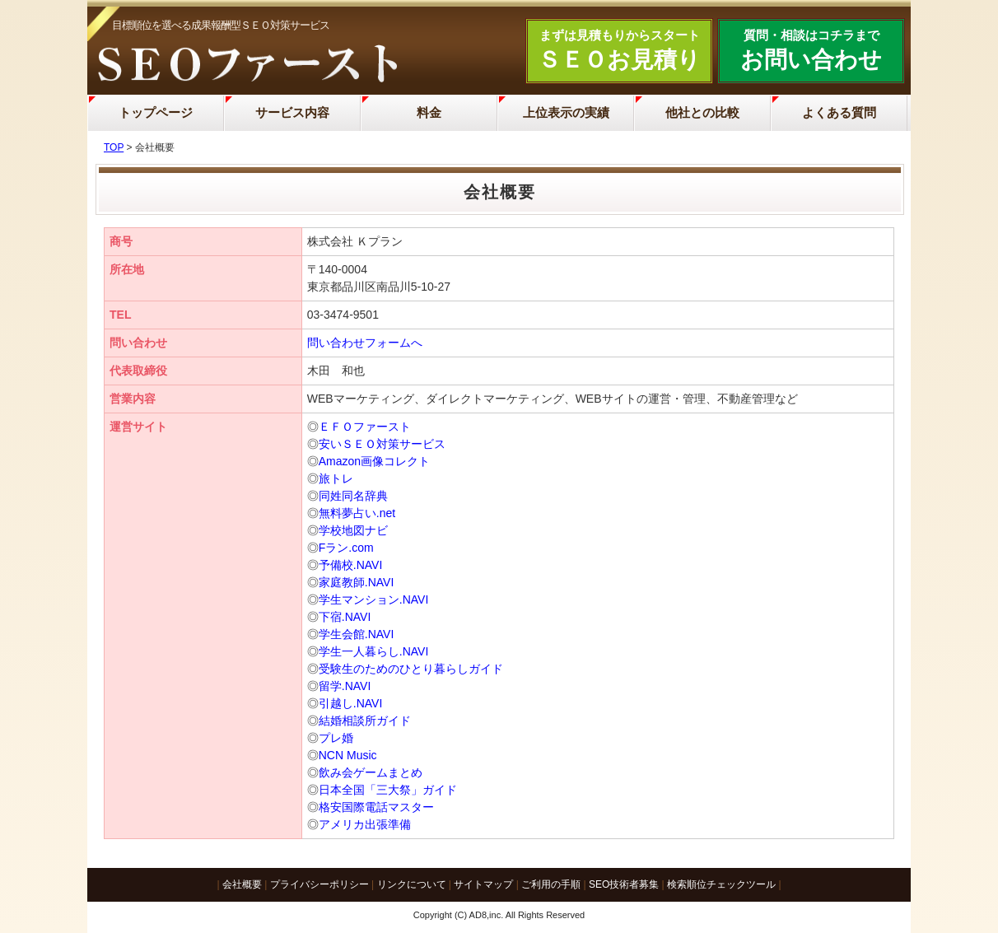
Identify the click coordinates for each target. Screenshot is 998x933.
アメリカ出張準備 (365, 824)
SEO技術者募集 (624, 884)
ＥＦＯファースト (365, 426)
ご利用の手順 (551, 884)
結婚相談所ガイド (365, 720)
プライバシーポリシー (319, 884)
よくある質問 (839, 112)
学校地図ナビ (353, 530)
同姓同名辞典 (353, 495)
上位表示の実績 (566, 112)
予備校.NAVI (351, 564)
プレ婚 (336, 737)
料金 (429, 112)
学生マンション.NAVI (374, 599)
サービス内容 (292, 112)
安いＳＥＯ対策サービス (382, 443)
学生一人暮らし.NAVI (374, 651)
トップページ (156, 112)
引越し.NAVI (351, 703)
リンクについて (411, 884)
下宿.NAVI (345, 616)
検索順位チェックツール (721, 884)
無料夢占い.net (357, 513)
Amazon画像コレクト (374, 461)
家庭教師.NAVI (356, 582)
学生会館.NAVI (356, 634)
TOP (114, 147)
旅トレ (336, 478)
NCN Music (348, 755)
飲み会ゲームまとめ (370, 772)
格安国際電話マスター (376, 807)
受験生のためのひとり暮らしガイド (411, 668)
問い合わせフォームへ (364, 342)
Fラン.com (346, 547)
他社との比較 (702, 112)
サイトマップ (483, 884)
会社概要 (242, 884)
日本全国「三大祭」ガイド (388, 789)
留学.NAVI (345, 686)
